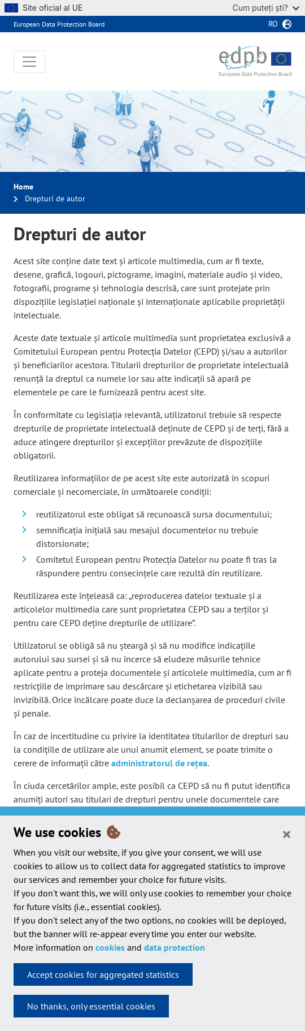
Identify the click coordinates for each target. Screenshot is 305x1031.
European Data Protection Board (59, 24)
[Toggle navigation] (29, 61)
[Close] (286, 834)
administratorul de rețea (159, 763)
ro (273, 24)
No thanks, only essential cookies (91, 1006)
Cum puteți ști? (265, 7)
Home (23, 187)
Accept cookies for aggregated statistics (103, 974)
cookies (110, 947)
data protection (174, 947)
